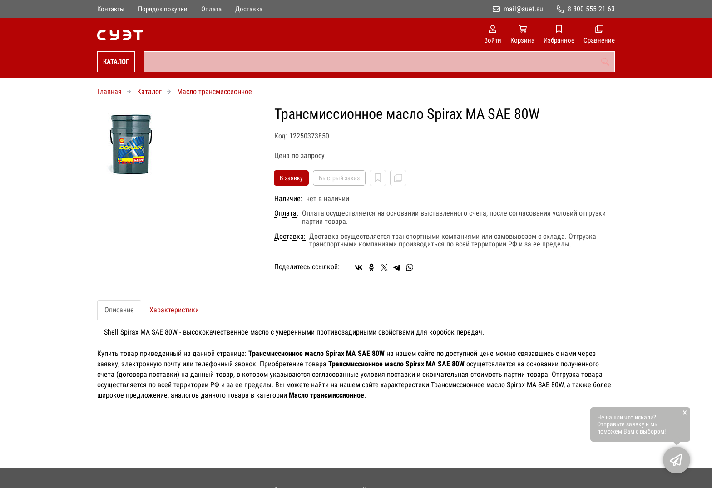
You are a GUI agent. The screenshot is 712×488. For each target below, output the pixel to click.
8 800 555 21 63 (591, 9)
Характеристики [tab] (174, 310)
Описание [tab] (119, 310)
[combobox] (379, 61)
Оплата (211, 9)
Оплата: (286, 213)
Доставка (248, 9)
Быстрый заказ (339, 178)
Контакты (110, 9)
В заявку (291, 178)
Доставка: (290, 236)
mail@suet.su (523, 9)
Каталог (116, 62)
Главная (109, 91)
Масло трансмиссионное (214, 91)
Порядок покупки (163, 9)
